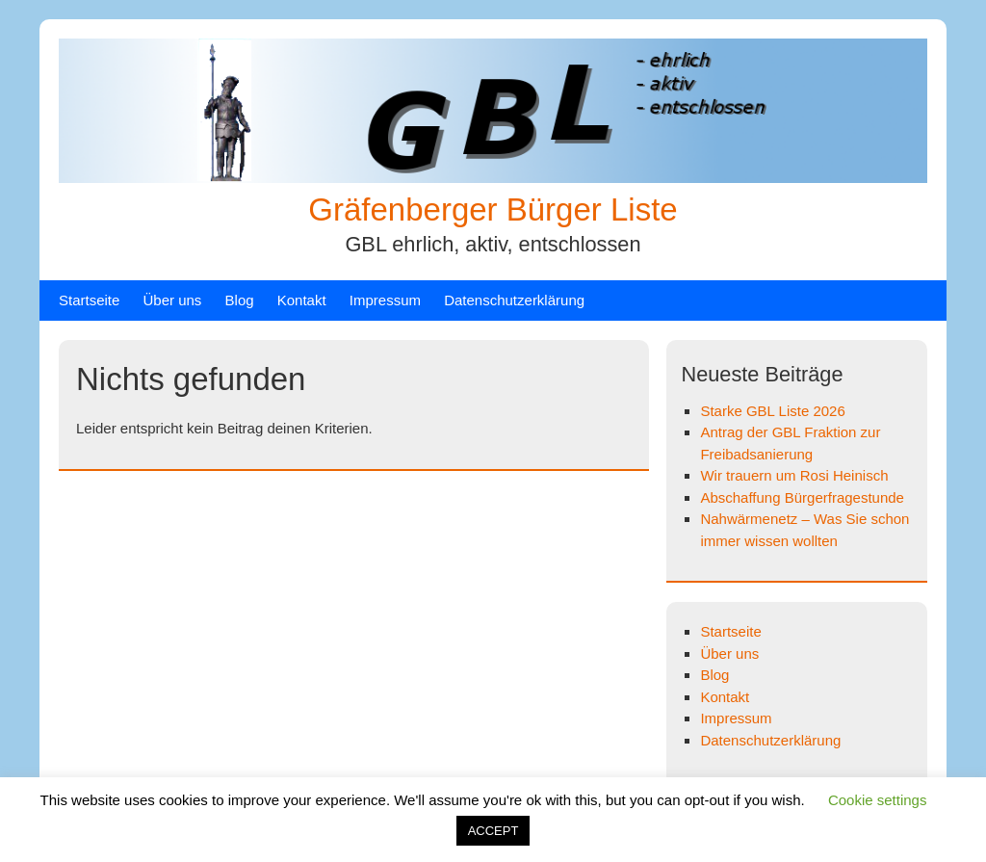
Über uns (172, 300)
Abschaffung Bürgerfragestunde (802, 497)
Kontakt (301, 300)
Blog (239, 300)
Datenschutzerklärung (514, 300)
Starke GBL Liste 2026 (772, 411)
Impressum (385, 300)
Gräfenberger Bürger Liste (492, 209)
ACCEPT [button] (493, 830)
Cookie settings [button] (877, 800)
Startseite (89, 300)
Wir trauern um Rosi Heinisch (794, 475)
